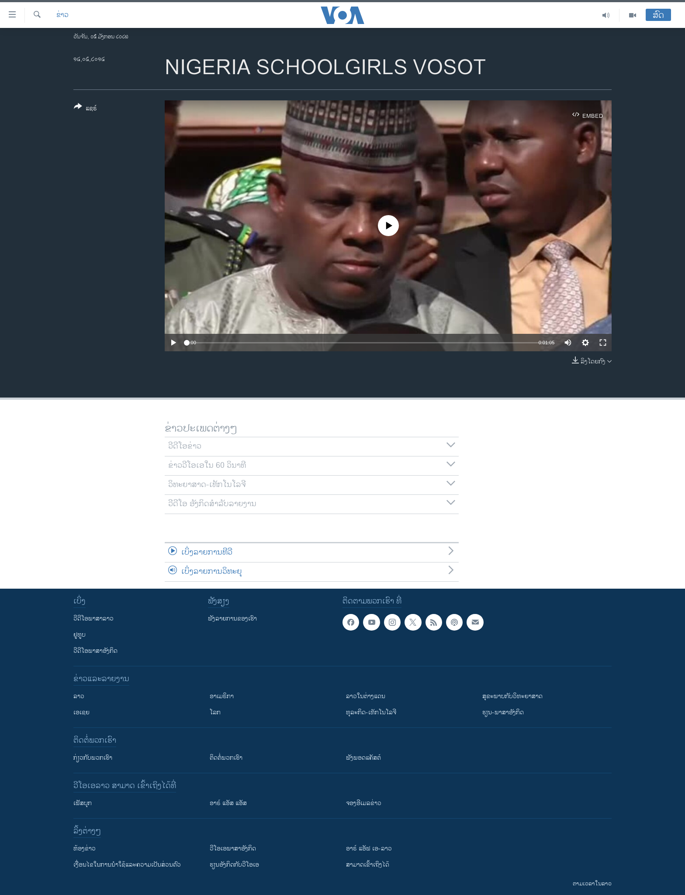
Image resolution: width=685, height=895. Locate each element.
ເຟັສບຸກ (82, 803)
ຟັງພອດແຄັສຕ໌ (363, 757)
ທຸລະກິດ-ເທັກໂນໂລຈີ (371, 712)
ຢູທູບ (79, 634)
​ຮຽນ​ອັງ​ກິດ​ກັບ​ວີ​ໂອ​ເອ (234, 864)
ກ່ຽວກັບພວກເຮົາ (92, 757)
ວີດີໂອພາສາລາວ (93, 618)
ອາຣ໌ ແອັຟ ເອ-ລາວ (369, 848)
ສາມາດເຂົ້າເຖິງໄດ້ (367, 864)
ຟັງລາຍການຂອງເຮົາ (232, 618)
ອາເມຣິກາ (222, 696)
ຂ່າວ (62, 15)
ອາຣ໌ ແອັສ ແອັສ (228, 803)
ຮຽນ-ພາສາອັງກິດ (503, 712)
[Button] (85, 109)
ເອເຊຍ (81, 712)
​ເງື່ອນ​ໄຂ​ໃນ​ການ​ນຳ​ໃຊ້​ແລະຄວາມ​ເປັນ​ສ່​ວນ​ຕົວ (127, 864)
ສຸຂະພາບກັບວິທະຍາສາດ (512, 696)
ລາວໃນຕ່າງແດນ (365, 696)
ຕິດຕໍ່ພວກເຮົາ (226, 757)
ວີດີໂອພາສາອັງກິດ (95, 650)
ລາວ (78, 696)
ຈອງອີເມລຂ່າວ (363, 803)
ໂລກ (215, 712)
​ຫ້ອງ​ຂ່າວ (84, 848)
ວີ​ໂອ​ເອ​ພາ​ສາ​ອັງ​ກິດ (233, 848)
